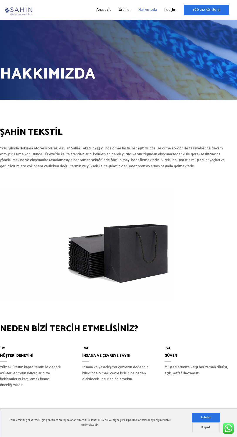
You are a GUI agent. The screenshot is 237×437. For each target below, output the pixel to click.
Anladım (205, 417)
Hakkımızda (147, 11)
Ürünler (125, 11)
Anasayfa (103, 11)
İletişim (170, 11)
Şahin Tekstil (60, 10)
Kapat (205, 427)
